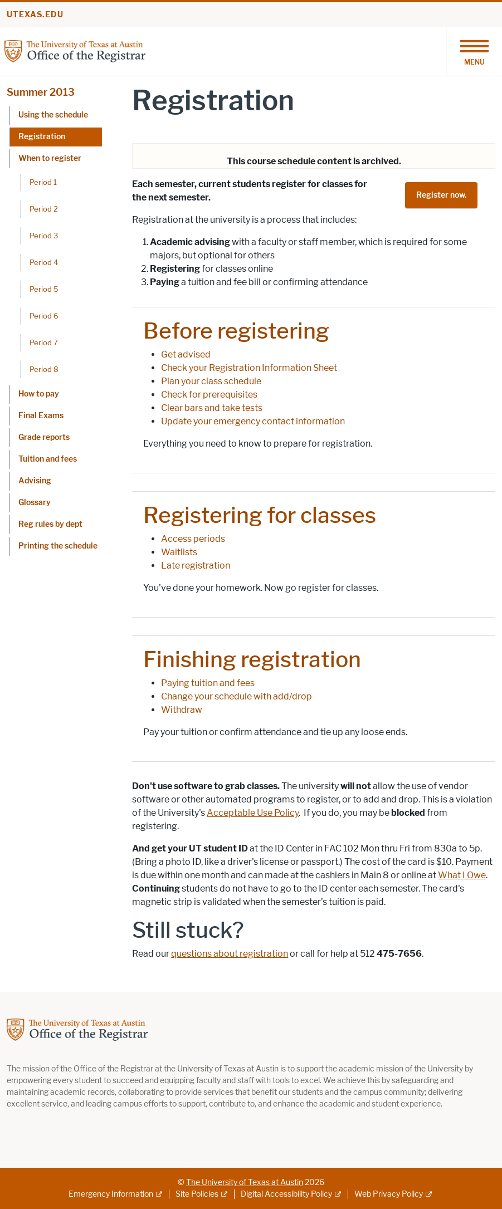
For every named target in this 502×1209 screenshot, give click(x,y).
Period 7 (44, 342)
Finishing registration (252, 659)
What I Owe (462, 875)
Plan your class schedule (211, 381)
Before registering (236, 330)
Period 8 (44, 369)
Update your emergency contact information (253, 421)
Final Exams (41, 415)
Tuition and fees (47, 459)
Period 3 (44, 235)
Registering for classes (259, 515)
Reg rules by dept (50, 524)
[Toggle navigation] (474, 51)
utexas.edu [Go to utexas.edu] (35, 14)
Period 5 (44, 289)
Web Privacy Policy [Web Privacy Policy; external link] (388, 1194)
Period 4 (44, 262)
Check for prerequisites (209, 394)
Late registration (195, 565)
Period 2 (44, 208)
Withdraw (181, 709)
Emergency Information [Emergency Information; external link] (111, 1194)
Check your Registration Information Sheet (249, 368)
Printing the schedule (58, 546)
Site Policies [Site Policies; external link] (197, 1194)
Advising (34, 481)
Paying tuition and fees (208, 683)
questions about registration (229, 953)
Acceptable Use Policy (253, 812)
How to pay (38, 394)
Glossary (34, 502)
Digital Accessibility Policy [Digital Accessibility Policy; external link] (286, 1194)
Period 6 (44, 315)
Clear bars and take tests (211, 408)
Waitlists (179, 552)
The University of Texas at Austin (244, 1182)
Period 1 (43, 182)
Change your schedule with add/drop (236, 696)
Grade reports (44, 437)
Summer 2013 (41, 92)
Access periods (193, 538)
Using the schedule (53, 115)
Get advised (186, 354)
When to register (49, 158)
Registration (41, 136)
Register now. (441, 195)
